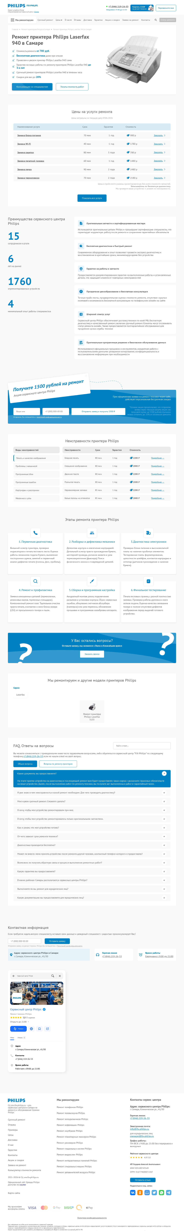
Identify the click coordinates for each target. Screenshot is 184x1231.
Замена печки (24, 169)
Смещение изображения (76, 466)
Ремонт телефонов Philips (70, 1107)
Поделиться (132, 1192)
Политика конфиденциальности (92, 1218)
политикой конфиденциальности (49, 417)
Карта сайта (14, 1193)
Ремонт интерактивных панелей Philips (77, 1160)
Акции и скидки (112, 20)
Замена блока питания (29, 135)
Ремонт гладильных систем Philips (74, 1148)
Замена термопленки (28, 177)
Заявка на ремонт (130, 20)
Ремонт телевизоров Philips (71, 1113)
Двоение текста (72, 474)
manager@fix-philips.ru (142, 1136)
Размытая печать (72, 482)
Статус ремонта (168, 20)
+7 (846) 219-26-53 (118, 6)
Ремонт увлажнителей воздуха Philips (76, 1172)
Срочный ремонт (45, 20)
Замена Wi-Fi (24, 143)
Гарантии (98, 20)
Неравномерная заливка (76, 490)
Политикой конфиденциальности (69, 946)
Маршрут (18, 1028)
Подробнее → (157, 458)
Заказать (160, 135)
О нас (68, 20)
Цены (59, 20)
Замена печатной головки (30, 160)
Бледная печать (72, 458)
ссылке (23, 1184)
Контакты (145, 20)
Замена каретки (25, 152)
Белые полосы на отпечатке (77, 498)
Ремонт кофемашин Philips (70, 1125)
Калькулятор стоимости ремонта (24, 1170)
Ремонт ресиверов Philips (70, 1142)
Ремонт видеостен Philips (70, 1154)
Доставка (88, 20)
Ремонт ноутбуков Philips (70, 1130)
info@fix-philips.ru (139, 1129)
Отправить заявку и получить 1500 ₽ (98, 411)
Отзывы (77, 20)
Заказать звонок (92, 654)
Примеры (13, 1130)
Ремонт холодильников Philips (72, 1119)
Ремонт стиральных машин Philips (74, 1166)
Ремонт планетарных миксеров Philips (76, 1136)
